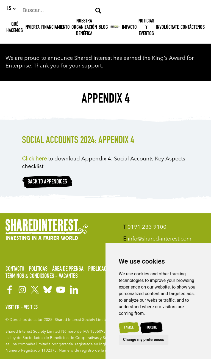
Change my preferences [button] (143, 339)
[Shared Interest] (115, 28)
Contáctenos (193, 28)
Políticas (38, 269)
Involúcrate (167, 28)
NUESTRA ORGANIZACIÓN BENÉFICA (84, 28)
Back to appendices (47, 182)
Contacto (14, 269)
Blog (103, 28)
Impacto (129, 28)
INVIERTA (32, 28)
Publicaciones (102, 269)
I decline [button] (151, 328)
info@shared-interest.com (157, 239)
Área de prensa (68, 269)
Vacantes (68, 276)
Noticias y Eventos (146, 28)
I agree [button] (129, 328)
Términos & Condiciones (29, 276)
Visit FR (12, 307)
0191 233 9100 (144, 227)
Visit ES (31, 307)
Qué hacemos (14, 28)
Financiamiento (55, 28)
